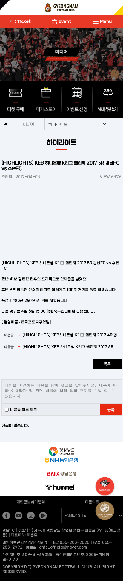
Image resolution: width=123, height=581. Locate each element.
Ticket (20, 21)
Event (61, 21)
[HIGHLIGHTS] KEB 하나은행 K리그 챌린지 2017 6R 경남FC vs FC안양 (71, 346)
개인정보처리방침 (30, 502)
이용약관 (92, 502)
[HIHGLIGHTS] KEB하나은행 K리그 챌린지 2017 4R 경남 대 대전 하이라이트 (71, 334)
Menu (102, 21)
